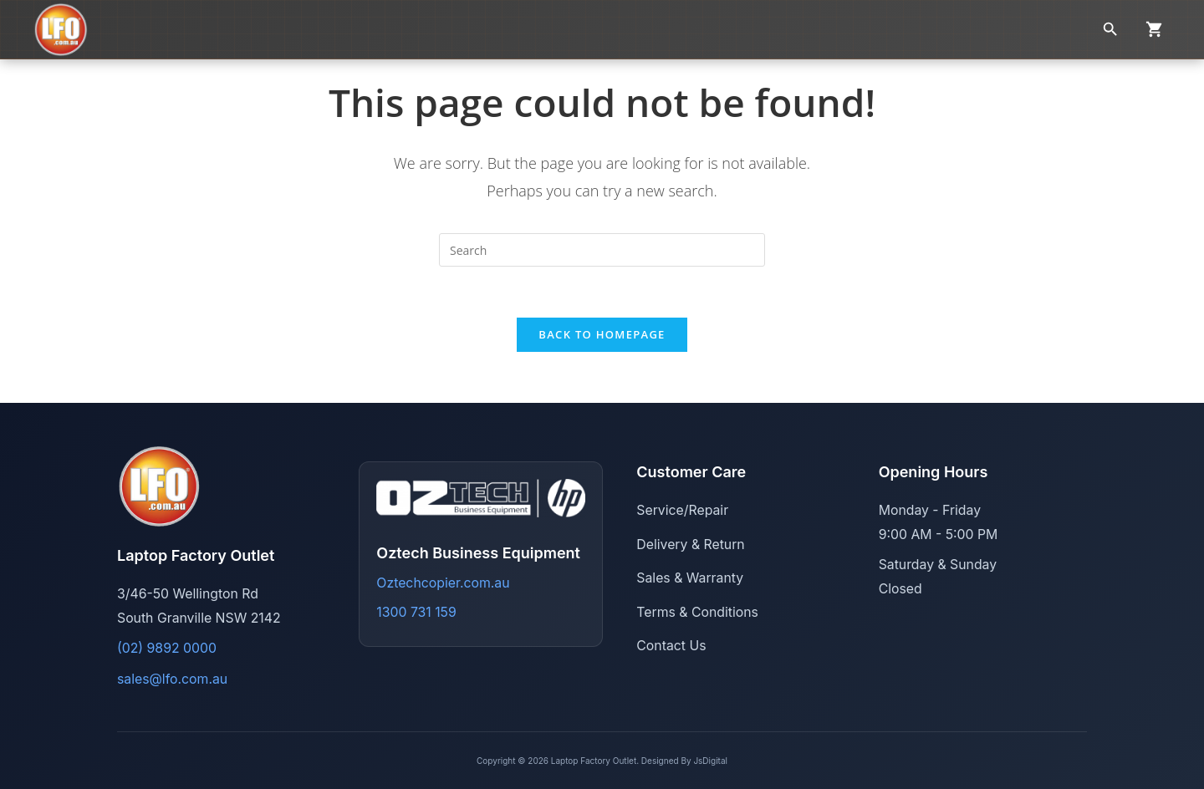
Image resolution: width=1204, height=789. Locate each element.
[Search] (1110, 29)
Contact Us (671, 646)
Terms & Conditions (697, 612)
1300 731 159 (416, 612)
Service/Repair (682, 510)
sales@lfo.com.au (172, 679)
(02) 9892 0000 (167, 648)
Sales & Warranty (689, 578)
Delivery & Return (690, 544)
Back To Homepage (601, 334)
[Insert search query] (602, 250)
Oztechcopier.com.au (442, 583)
